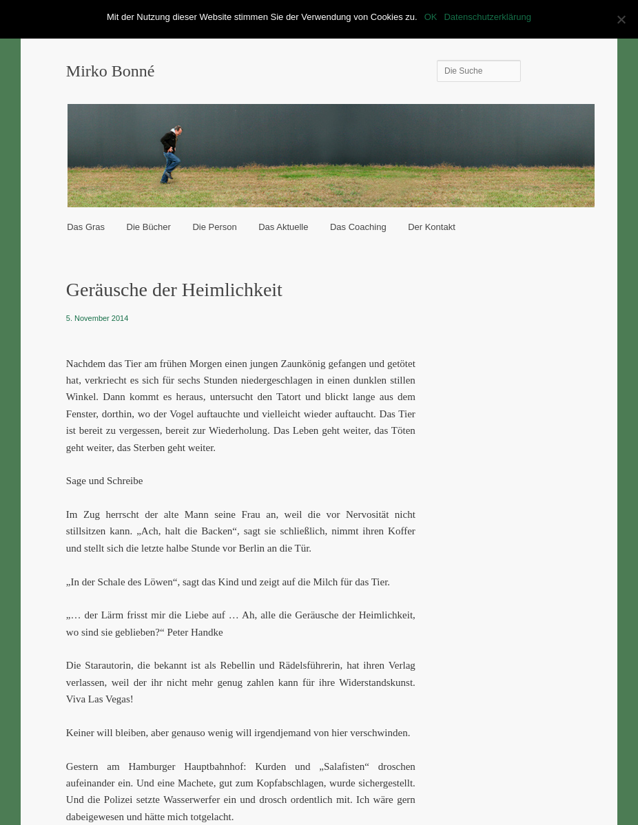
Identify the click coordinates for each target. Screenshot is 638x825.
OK (431, 17)
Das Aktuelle (283, 227)
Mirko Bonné (110, 71)
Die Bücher (149, 227)
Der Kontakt (431, 227)
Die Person (214, 227)
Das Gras (86, 227)
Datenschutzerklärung (487, 17)
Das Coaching (358, 227)
